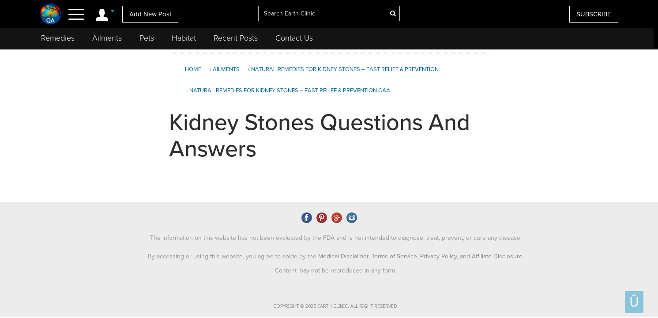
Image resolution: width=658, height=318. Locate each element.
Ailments (107, 38)
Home (193, 69)
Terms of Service (394, 256)
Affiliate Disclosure (497, 256)
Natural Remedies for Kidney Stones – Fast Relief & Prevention (345, 69)
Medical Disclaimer (343, 256)
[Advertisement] (572, 125)
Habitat (184, 38)
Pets (146, 38)
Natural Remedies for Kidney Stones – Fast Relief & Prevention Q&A (289, 90)
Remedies (58, 38)
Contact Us (294, 38)
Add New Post (150, 14)
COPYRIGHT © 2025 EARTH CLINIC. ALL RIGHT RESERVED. (336, 306)
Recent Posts (236, 38)
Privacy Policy (438, 256)
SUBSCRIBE (593, 14)
